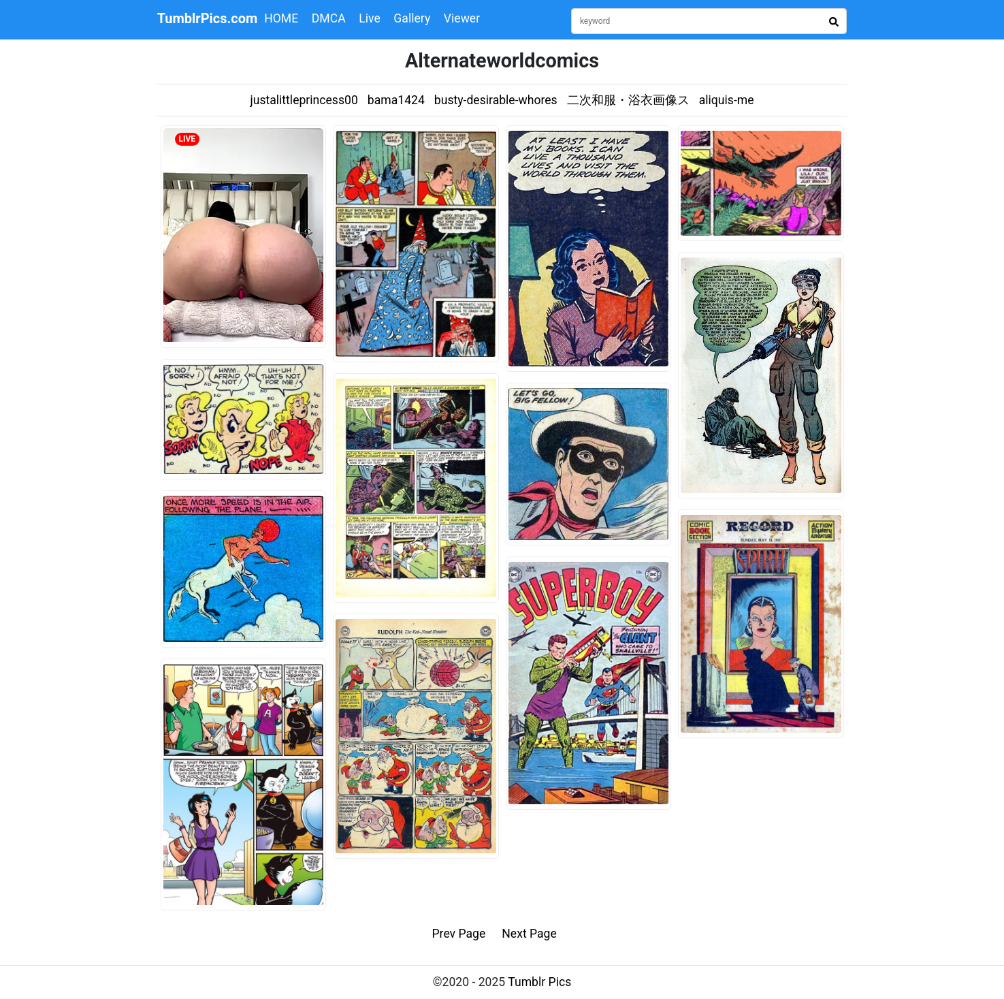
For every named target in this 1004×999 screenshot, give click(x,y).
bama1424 (396, 100)
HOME (281, 18)
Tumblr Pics (539, 982)
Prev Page (459, 933)
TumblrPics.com (207, 18)
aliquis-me (726, 100)
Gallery (411, 18)
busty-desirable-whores (495, 100)
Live (369, 18)
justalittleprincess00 (303, 100)
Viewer (462, 18)
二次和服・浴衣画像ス (628, 100)
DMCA (329, 18)
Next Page (529, 933)
